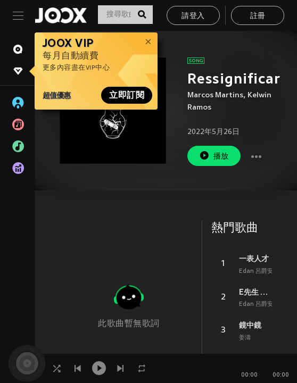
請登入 (193, 16)
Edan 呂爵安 (256, 271)
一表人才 (254, 258)
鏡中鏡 (250, 325)
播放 (214, 156)
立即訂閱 (126, 95)
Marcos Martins (215, 95)
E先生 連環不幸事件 (255, 292)
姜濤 (245, 338)
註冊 (258, 16)
